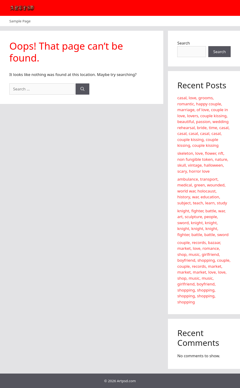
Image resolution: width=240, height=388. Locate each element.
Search (183, 43)
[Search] (82, 89)
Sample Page (20, 21)
